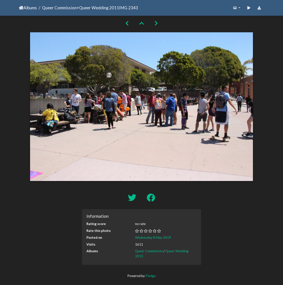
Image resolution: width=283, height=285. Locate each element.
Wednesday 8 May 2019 (153, 237)
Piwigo (150, 276)
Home (21, 8)
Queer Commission (59, 7)
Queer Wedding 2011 (99, 7)
